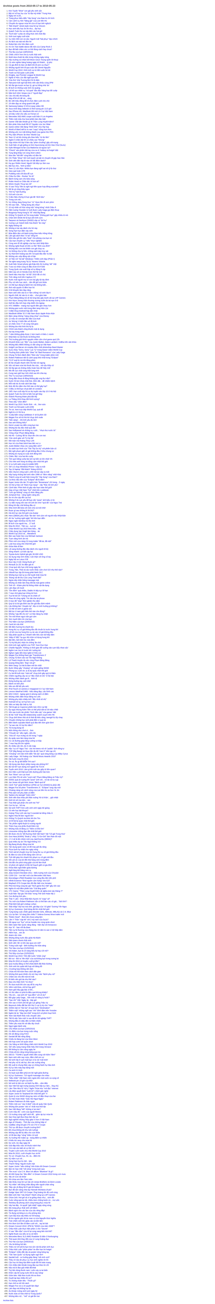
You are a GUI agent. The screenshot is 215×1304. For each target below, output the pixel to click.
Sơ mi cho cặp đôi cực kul (20, 497)
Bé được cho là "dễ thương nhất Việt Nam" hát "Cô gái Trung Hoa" (37, 834)
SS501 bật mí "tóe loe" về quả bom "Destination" (29, 1008)
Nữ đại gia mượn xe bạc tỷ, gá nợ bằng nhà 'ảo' (29, 85)
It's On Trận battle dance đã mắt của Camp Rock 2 (30, 47)
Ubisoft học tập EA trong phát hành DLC (26, 572)
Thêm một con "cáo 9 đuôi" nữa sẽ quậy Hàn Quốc (30, 1104)
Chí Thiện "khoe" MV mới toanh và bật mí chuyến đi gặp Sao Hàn (37, 158)
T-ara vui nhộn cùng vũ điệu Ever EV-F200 (27, 267)
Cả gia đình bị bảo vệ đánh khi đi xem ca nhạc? (29, 65)
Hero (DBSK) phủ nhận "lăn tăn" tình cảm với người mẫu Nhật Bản (37, 516)
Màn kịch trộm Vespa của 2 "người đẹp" (26, 93)
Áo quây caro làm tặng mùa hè (22, 738)
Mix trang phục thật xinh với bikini (23, 1208)
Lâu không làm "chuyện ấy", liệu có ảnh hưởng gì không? (33, 606)
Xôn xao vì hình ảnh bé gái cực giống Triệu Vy (28, 1003)
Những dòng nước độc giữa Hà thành (25, 938)
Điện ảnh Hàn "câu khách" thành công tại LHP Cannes (32, 1195)
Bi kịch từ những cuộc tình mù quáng (24, 88)
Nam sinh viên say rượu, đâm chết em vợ (26, 1057)
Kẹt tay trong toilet (16, 332)
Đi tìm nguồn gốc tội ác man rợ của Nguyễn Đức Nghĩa (32, 1218)
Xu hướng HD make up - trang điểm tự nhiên (28, 1138)
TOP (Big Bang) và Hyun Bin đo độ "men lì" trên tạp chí (32, 751)
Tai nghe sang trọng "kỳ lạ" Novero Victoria (27, 261)
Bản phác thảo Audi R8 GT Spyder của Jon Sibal (29, 124)
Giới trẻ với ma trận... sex (19, 800)
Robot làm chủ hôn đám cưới (21, 44)
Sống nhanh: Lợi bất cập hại (21, 551)
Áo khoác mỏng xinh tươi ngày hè (23, 1291)
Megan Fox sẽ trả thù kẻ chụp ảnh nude (26, 417)
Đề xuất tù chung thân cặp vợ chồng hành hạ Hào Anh (32, 1065)
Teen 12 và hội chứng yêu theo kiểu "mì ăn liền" (29, 137)
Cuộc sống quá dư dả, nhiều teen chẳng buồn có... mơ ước (34, 1200)
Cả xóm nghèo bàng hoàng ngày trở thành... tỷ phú (30, 62)
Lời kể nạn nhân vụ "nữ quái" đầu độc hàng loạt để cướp (33, 90)
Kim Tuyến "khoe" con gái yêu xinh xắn (25, 11)
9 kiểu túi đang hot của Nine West (23, 1039)
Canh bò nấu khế (16, 624)
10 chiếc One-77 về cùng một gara (23, 324)
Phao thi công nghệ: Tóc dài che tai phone (27, 598)
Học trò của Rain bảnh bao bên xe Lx (25, 443)
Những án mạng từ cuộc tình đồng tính (25, 454)
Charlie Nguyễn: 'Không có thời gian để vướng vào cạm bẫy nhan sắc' (38, 648)
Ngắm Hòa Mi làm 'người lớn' (21, 816)
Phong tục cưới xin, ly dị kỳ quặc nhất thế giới (28, 671)
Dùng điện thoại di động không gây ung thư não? (29, 378)
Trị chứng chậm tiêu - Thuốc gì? (22, 1281)
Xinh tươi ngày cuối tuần (19, 36)
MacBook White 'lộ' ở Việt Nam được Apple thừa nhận (32, 313)
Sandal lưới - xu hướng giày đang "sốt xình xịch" (29, 1257)
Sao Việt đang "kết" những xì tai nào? (25, 1109)
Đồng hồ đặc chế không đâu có (22, 505)
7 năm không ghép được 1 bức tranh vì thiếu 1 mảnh (31, 334)
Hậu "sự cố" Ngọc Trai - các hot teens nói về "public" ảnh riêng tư (36, 748)
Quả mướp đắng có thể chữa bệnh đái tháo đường (30, 964)
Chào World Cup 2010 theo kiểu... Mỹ (25, 529)
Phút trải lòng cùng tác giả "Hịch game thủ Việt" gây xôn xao (34, 886)
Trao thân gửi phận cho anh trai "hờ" (24, 803)
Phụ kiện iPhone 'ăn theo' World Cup (24, 135)
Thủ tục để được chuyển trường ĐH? (25, 1127)
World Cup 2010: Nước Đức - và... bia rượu (27, 404)
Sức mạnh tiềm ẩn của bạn (20, 619)
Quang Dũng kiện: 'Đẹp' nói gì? (22, 663)
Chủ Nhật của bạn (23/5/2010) (22, 1029)
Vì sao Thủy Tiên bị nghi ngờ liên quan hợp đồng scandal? (34, 187)
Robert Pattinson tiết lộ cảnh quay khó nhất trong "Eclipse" (33, 358)
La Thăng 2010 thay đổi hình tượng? (24, 399)
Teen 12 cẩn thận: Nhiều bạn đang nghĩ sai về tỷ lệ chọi (32, 168)
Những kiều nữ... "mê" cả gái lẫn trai (24, 1296)
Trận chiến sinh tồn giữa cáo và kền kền (26, 1221)
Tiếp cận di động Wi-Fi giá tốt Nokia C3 (25, 1187)
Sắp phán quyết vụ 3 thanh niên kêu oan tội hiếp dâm (31, 635)
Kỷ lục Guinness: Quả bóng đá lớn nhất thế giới (29, 909)
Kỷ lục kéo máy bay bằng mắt (21, 1068)
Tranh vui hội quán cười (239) (21, 407)
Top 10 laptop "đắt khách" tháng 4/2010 (25, 469)
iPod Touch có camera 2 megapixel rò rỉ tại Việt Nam (31, 689)
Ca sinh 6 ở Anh (15, 1070)
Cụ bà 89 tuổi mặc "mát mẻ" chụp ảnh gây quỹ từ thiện (32, 673)
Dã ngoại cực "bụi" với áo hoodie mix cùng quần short (32, 922)
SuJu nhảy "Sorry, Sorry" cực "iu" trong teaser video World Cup (35, 350)
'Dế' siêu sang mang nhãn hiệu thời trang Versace (30, 1047)
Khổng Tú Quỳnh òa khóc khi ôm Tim (24, 818)
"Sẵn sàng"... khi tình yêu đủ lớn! (23, 420)
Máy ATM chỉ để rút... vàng (20, 98)
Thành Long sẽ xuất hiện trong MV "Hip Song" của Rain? (33, 477)
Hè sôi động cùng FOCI (19, 1034)
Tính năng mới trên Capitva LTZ (22, 277)
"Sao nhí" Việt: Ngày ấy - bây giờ (23, 1000)
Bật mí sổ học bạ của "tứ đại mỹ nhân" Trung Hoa (30, 13)
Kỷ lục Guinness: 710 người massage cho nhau (29, 1075)
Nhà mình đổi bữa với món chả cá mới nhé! (27, 508)
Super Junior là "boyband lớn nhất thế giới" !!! (28, 1094)
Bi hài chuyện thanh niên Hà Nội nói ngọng (27, 363)
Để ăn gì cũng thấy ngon (19, 189)
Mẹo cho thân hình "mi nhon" (21, 982)
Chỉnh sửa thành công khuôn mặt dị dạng (26, 329)
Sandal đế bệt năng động (19, 1036)
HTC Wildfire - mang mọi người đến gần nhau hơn (30, 306)
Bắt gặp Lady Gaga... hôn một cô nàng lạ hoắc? (29, 997)
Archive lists (8, 1300)
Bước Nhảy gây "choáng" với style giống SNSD (29, 668)
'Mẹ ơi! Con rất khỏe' (17, 1177)
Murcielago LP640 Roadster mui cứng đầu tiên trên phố (32, 878)
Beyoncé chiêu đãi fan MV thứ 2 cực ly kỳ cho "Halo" (31, 1005)
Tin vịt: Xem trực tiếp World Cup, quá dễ (26, 409)
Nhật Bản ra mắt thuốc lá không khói (24, 337)
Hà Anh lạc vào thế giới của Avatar (23, 513)
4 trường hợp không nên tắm (21, 969)
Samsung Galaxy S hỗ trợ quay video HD (26, 106)
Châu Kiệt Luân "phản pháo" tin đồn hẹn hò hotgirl (30, 1249)
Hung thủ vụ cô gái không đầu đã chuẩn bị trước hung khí (33, 629)
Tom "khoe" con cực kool (19, 774)
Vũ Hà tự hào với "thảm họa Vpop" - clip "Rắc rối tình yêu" (33, 485)
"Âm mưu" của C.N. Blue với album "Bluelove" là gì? (31, 1171)
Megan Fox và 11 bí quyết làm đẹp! (24, 1286)
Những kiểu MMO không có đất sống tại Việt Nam (30, 345)
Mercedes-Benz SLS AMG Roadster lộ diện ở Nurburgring (33, 1236)
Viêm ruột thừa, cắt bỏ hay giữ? (22, 987)
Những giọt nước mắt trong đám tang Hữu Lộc (28, 308)
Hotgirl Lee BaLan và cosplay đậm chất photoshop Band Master (36, 347)
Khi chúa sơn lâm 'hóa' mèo (20, 1179)
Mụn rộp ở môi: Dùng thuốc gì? (22, 562)
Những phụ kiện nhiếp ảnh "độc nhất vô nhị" (28, 699)
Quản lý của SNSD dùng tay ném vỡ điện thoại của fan (32, 1096)
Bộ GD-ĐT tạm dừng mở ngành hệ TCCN (26, 767)
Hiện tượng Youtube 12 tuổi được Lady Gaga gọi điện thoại (34, 210)
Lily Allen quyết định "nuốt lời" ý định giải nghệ (28, 1091)
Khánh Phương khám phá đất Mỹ (23, 396)
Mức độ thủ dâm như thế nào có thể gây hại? (28, 386)
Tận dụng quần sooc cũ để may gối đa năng (27, 847)
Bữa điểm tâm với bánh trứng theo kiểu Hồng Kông (30, 233)
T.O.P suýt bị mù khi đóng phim (22, 360)
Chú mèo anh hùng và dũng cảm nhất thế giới (28, 461)
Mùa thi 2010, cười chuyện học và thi (24, 1153)
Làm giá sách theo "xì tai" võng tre (23, 236)
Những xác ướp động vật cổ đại (22, 256)
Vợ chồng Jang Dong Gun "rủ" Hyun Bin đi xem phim (31, 202)
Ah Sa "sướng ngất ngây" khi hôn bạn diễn (27, 518)
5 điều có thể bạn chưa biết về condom (25, 389)
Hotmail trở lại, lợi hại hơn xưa (22, 702)
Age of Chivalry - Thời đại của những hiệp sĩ (27, 1122)
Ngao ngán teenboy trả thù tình (22, 521)
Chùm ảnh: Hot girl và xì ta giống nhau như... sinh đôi (31, 1197)
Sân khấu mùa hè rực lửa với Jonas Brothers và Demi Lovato (35, 1182)
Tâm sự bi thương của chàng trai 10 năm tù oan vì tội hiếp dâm (36, 930)
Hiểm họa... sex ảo (17, 932)
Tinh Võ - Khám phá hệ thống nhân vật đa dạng (29, 585)
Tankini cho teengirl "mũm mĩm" (22, 795)
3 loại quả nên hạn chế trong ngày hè (24, 567)
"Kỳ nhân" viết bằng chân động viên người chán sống (31, 1184)
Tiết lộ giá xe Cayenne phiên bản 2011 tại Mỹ (28, 707)
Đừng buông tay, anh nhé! (20, 681)
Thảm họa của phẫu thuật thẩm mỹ (24, 826)
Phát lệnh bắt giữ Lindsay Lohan (22, 904)
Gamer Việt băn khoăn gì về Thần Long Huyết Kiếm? (31, 122)
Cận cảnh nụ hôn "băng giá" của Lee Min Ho (28, 21)
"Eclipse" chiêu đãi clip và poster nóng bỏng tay (29, 1252)
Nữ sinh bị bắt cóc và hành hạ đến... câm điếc (28, 1083)
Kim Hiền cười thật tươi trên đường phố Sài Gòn (29, 772)
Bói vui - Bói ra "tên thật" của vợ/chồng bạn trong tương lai (34, 958)
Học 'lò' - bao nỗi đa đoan (19, 927)
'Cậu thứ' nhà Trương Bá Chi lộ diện (24, 80)
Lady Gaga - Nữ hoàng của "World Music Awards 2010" (32, 756)
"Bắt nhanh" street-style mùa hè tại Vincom (27, 26)
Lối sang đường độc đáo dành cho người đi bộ (28, 549)
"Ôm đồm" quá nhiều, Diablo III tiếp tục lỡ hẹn (28, 590)
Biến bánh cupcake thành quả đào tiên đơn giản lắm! (31, 723)
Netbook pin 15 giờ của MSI (20, 1081)
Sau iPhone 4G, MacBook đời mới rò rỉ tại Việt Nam (31, 111)
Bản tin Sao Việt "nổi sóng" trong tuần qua (27, 1169)
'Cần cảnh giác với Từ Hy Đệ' (21, 438)
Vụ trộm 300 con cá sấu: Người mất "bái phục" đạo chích (33, 39)
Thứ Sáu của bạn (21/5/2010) (21, 948)
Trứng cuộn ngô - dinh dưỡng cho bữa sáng (27, 945)
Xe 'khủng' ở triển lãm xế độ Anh (22, 321)
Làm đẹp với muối (16, 588)
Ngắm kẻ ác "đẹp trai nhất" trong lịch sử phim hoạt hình (32, 1013)
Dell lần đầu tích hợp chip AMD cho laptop (27, 303)
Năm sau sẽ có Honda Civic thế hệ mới (25, 272)
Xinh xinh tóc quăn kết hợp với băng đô (25, 966)
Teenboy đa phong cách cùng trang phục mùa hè (29, 1203)
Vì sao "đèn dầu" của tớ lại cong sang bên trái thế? (30, 1231)
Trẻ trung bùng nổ (16, 728)
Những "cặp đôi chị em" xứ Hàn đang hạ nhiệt (28, 614)
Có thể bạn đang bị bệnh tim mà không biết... (28, 285)
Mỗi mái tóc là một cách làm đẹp (22, 383)
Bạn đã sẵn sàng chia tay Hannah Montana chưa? (30, 1190)
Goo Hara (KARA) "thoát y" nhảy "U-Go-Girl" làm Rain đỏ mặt (35, 836)
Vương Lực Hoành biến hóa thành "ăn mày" (27, 223)
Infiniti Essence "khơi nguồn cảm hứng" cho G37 (29, 881)
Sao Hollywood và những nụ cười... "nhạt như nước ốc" (32, 430)
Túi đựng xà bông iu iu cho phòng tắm (25, 1213)
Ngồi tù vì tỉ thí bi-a (17, 412)
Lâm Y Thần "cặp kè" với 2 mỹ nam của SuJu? (29, 920)
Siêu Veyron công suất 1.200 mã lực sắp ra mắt (29, 472)
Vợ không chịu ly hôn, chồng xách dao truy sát (28, 251)
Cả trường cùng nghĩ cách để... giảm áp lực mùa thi (31, 1114)
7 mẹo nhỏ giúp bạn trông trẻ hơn (23, 593)
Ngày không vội (15, 225)
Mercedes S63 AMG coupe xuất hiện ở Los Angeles (31, 116)
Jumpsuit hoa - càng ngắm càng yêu (24, 495)
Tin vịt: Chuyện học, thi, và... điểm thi (24, 1156)
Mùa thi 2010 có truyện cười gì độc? (24, 961)
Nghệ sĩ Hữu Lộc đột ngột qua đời (23, 77)
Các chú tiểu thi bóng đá (19, 96)
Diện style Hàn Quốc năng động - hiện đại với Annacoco (32, 925)
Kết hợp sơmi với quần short (21, 1042)
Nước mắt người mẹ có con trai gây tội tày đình (29, 280)
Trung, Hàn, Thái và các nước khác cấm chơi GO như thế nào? (36, 570)
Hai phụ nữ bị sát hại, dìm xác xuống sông (27, 1062)
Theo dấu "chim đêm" (18, 402)
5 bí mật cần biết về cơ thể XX (22, 1148)
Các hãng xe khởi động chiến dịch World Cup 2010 (30, 1044)
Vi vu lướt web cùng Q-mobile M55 (23, 464)
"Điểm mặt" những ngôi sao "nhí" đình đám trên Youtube (32, 1010)
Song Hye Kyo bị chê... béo (20, 1161)
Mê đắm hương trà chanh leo (21, 627)
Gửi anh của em (15, 194)
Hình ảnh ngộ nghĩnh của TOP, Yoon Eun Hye (28, 645)
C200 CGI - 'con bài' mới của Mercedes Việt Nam (30, 875)
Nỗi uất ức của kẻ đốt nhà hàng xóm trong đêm (29, 860)
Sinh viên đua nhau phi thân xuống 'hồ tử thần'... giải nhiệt (33, 797)
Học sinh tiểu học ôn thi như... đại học (25, 28)
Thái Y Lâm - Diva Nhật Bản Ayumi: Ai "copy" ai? (29, 899)
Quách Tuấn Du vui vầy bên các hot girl (25, 31)
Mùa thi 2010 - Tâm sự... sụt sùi (22, 526)
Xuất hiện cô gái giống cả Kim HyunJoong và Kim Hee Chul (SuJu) (37, 145)
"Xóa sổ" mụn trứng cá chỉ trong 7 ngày (25, 735)
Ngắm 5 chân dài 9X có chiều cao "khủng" (27, 140)
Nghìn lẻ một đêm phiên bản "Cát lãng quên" (28, 888)
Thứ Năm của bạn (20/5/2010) (22, 622)
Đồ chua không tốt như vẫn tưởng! (23, 1130)
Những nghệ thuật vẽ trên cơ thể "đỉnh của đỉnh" (29, 246)
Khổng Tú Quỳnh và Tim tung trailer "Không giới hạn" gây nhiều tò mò (38, 215)
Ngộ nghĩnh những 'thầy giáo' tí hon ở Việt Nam (29, 1119)
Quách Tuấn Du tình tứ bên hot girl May (25, 394)
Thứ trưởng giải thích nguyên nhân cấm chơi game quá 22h (34, 339)
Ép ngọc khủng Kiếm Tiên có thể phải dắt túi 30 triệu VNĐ (33, 710)
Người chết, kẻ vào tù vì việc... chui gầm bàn (28, 295)
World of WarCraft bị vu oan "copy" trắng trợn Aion (30, 129)
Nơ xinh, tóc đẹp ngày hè (19, 1143)
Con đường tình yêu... (18, 896)
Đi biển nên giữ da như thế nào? (22, 979)
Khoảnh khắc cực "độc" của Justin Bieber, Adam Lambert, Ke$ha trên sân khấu (42, 342)
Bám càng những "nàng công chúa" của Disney (29, 316)
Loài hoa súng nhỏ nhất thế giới (22, 544)
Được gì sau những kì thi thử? (21, 510)
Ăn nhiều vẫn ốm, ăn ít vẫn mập (22, 746)
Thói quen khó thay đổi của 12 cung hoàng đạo (29, 1239)
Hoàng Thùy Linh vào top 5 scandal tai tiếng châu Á (31, 813)
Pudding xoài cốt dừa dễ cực (21, 174)
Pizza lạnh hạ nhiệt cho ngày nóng (23, 849)
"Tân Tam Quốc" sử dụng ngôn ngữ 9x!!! (26, 1255)
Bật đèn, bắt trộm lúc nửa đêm (22, 640)
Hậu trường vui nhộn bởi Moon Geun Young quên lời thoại (33, 60)
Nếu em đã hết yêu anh (19, 686)
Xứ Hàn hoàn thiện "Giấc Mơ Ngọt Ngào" (26, 1099)
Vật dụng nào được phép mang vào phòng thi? (29, 764)
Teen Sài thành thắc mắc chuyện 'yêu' (25, 1016)
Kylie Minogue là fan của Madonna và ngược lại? (29, 148)
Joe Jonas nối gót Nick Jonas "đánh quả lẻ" (27, 782)
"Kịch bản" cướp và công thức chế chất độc (27, 34)
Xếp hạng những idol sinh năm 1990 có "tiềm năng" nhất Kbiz (35, 474)
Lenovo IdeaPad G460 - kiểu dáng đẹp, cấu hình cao (31, 691)
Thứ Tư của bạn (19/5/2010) (21, 376)
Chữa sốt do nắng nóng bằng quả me (25, 1052)
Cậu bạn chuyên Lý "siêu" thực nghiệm (25, 241)
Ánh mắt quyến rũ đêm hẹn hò (22, 287)
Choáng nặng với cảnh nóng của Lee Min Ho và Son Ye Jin (34, 790)
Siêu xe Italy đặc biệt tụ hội (20, 704)
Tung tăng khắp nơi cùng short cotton (24, 153)
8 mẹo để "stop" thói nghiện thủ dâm (24, 601)
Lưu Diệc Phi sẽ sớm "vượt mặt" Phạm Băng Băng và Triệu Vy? (36, 777)
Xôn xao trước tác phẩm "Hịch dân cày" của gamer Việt (32, 712)
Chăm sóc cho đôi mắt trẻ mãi (21, 977)
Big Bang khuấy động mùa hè (21, 844)
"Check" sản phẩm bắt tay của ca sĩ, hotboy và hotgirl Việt (33, 150)
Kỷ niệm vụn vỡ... (16, 1158)
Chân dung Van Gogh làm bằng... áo (24, 531)
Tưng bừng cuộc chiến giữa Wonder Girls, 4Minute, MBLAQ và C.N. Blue (40, 912)
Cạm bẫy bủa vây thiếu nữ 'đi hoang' (24, 1216)
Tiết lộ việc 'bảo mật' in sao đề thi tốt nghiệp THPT (30, 1018)
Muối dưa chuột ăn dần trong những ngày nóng (29, 57)
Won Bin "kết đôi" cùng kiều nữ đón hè (25, 155)
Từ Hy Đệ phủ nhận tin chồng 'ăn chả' (25, 642)
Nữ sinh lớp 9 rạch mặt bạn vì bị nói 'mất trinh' (28, 1060)
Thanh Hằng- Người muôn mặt (22, 1164)
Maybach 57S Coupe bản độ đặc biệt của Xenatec (30, 883)
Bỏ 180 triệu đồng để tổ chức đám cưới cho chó (29, 101)
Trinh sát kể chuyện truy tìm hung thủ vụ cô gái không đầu (33, 852)
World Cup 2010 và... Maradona (22, 533)
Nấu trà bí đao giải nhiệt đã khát (22, 1268)
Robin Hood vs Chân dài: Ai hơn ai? (24, 181)
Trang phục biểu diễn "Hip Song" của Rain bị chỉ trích (31, 18)
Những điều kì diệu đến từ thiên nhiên (25, 1021)
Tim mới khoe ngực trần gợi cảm (22, 616)
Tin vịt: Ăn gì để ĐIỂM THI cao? (22, 761)
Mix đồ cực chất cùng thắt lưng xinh (24, 371)
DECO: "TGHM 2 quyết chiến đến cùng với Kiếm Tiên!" (32, 1055)
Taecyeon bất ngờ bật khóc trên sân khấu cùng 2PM (31, 83)
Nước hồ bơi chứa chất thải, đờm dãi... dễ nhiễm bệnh (32, 381)
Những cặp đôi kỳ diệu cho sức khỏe (24, 1132)
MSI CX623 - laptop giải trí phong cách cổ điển (28, 694)
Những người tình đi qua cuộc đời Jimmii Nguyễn (30, 67)
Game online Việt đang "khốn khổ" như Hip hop (29, 127)
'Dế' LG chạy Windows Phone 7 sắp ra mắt (27, 467)
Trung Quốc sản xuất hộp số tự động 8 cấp (27, 269)
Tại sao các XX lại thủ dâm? (21, 725)
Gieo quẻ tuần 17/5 (17, 171)
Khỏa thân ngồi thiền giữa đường (23, 868)
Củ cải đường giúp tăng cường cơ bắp (25, 741)
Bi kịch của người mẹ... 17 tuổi (22, 523)
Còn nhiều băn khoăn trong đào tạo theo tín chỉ (29, 1265)
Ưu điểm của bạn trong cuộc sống (23, 1031)
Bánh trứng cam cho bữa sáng (22, 179)
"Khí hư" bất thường (17, 192)
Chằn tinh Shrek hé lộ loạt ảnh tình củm (26, 218)
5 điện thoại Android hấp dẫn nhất (23, 311)
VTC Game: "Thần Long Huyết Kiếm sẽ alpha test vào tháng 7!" (36, 891)
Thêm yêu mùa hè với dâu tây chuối (24, 1023)
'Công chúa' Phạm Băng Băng (21, 433)
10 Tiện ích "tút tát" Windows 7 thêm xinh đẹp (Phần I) (32, 259)
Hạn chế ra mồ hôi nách (19, 1283)
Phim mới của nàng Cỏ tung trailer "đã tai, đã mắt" (30, 541)
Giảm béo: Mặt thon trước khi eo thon (25, 1275)
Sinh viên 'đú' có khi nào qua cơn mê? (25, 943)
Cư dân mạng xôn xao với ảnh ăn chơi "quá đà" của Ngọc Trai (35, 503)
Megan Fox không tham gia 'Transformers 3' (27, 655)
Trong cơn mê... (15, 199)
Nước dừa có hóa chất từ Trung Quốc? (25, 1294)
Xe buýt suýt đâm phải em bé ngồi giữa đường (28, 1073)
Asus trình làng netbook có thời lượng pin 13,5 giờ (30, 109)
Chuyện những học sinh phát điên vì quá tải (27, 720)
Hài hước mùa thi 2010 (18, 759)
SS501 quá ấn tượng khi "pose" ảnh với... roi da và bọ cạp (33, 780)
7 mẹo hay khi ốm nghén (19, 743)
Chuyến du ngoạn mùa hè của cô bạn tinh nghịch (30, 23)
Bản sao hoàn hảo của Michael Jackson (26, 536)
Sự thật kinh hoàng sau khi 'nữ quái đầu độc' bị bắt (30, 254)
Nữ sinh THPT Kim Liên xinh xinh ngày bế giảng (29, 808)
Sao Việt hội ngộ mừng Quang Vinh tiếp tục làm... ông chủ (34, 1086)
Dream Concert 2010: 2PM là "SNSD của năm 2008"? (32, 1226)
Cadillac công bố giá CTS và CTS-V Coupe (27, 1125)
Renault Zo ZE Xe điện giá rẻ (21, 564)
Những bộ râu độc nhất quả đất (22, 428)
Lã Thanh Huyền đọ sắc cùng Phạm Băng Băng (29, 660)
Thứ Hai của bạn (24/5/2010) (21, 1242)
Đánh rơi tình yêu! (16, 684)
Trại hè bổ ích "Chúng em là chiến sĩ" (24, 596)
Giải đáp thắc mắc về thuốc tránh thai (25, 1145)
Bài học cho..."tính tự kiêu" (20, 166)
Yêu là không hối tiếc (17, 1244)
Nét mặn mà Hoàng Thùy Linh (21, 441)
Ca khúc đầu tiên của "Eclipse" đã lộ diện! (26, 480)
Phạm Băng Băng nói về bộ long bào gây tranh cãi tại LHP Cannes (37, 298)
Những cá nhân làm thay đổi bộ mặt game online (29, 583)
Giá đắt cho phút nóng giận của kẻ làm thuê (27, 862)
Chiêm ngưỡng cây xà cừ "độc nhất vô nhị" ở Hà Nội (31, 676)
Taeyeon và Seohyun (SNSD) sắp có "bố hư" (28, 220)
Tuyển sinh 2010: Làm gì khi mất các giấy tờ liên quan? (32, 769)
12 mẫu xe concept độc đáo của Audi (24, 319)
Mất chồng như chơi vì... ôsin (21, 730)
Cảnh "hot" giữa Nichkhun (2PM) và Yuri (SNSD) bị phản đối (34, 785)
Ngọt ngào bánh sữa (17, 1026)
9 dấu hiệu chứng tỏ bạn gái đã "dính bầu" (27, 197)
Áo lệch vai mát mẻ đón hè (20, 41)
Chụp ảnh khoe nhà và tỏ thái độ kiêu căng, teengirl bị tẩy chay (36, 717)
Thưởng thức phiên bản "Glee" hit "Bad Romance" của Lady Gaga (37, 352)
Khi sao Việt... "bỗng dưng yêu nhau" (24, 205)
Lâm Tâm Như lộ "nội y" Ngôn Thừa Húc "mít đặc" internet (33, 1088)
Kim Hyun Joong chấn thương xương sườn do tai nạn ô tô (33, 300)
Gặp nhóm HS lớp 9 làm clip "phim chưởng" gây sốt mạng (33, 142)
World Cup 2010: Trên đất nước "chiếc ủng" (27, 956)
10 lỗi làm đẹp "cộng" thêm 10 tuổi (23, 1135)
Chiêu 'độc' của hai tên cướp (21, 456)
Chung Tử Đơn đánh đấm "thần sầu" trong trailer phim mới (34, 355)
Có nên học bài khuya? (18, 810)
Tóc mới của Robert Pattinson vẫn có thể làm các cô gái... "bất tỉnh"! (38, 901)
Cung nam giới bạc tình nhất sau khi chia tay (28, 373)
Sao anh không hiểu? (18, 422)
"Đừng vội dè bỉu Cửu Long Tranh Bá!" (25, 577)
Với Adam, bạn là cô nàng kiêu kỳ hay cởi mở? (28, 951)
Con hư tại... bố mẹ (17, 805)
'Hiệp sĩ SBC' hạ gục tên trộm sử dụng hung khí (29, 637)
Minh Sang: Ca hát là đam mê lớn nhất (25, 665)
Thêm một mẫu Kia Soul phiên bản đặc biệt (27, 119)
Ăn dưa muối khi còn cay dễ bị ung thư (25, 984)
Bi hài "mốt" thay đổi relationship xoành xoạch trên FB (31, 715)
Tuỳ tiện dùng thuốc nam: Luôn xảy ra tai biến (28, 1270)
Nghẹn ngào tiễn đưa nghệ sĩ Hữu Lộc (25, 653)
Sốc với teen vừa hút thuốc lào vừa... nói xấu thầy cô (31, 365)
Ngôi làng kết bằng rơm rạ (20, 870)
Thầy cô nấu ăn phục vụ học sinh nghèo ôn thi (28, 1260)
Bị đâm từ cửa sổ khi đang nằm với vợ (25, 855)
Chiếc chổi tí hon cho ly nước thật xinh (25, 54)
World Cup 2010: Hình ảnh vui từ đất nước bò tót (29, 70)
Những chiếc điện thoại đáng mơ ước (25, 697)
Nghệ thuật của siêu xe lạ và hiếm (23, 1234)
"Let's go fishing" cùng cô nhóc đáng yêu (26, 492)
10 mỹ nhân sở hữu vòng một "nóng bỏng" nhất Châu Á (32, 207)
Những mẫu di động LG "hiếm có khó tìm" (26, 829)
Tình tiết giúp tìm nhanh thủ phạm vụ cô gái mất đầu (31, 857)
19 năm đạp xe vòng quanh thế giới (24, 103)
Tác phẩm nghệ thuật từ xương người (25, 823)
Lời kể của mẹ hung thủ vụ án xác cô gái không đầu (31, 632)
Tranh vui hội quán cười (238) (21, 73)
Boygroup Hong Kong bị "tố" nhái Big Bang (27, 212)
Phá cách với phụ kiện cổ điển (22, 793)
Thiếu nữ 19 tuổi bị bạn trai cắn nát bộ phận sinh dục (31, 1247)
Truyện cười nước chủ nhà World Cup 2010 (27, 1151)
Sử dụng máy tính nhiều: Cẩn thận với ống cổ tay (30, 557)
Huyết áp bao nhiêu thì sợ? (20, 1278)
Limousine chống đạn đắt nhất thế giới (25, 831)
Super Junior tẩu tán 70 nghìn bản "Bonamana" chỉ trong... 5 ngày (37, 482)
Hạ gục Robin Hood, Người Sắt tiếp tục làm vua (29, 163)
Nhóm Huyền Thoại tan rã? (20, 184)
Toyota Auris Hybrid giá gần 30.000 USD (26, 554)
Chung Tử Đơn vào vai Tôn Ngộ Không (25, 658)
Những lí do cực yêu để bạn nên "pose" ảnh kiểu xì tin (32, 500)
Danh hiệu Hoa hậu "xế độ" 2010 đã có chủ (27, 274)
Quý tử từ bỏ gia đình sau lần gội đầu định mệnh (29, 603)
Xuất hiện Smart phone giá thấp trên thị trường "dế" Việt (32, 264)
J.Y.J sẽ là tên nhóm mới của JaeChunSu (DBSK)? (30, 839)
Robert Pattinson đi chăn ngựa (22, 1101)
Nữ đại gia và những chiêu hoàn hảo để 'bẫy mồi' (29, 368)
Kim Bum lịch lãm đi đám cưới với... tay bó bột (28, 1223)
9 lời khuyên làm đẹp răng (20, 290)
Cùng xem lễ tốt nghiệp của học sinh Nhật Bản (29, 243)
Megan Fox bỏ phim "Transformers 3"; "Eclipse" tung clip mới (35, 787)
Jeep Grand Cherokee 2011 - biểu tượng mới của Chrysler (34, 873)
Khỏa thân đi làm (16, 546)
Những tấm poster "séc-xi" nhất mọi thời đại (27, 1107)
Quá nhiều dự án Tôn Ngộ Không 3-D (25, 842)
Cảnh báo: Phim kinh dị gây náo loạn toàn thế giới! (30, 487)
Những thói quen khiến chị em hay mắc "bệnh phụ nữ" (32, 974)
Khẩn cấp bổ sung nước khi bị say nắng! (26, 1273)
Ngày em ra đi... (15, 16)
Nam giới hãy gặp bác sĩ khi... (21, 990)
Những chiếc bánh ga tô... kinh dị (23, 678)
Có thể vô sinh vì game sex (20, 609)
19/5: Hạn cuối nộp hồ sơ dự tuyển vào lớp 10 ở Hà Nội (32, 391)
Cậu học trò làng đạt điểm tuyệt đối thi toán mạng (30, 1262)
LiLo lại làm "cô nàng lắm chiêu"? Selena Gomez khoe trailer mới (36, 914)
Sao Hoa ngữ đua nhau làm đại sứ (23, 1117)
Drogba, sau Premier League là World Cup (27, 75)
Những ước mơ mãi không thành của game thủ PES (31, 132)
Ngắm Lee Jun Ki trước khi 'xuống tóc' (25, 650)
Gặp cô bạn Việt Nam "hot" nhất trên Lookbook (29, 490)
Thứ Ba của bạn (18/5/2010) (21, 52)
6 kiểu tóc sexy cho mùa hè (20, 1140)
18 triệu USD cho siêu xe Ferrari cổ (24, 114)
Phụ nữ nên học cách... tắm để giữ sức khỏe (28, 282)
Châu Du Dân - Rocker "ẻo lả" (21, 176)
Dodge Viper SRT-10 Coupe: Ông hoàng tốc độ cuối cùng (33, 1192)
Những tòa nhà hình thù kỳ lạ (21, 326)
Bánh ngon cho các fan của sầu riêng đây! (27, 1210)
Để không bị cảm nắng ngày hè (22, 1049)
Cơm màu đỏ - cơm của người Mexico (25, 1112)
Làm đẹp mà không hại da (20, 1288)
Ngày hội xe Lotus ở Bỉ (18, 559)
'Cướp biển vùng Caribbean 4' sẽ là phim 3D (27, 415)
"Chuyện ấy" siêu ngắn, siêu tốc (22, 733)
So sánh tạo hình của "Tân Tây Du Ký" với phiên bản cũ (32, 448)
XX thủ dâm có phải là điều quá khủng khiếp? (28, 992)
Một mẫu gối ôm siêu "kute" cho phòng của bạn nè (30, 238)
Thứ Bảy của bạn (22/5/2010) (21, 953)
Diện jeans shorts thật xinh (20, 940)
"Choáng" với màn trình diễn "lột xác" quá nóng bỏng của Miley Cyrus (38, 754)
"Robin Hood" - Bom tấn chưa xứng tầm (26, 917)
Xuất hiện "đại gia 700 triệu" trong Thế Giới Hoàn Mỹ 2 (32, 894)
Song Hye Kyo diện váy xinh (21, 231)
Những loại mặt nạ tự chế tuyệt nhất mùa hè (27, 575)
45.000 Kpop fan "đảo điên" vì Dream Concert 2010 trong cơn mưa (37, 1174)
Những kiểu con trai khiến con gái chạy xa (26, 248)
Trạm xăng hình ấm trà (18, 539)
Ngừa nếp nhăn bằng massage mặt (24, 580)
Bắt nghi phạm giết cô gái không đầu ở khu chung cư (31, 451)
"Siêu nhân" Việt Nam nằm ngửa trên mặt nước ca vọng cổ (34, 1078)
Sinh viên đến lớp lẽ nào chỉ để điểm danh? (27, 161)
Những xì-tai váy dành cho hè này (23, 228)
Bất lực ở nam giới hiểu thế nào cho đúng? (27, 611)
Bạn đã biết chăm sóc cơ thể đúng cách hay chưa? (30, 49)
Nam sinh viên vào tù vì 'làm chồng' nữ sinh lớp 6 (29, 293)
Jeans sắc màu (15, 935)
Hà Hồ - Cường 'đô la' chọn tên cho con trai (27, 435)
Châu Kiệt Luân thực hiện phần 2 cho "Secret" (28, 1229)
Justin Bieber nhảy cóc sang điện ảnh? (25, 446)
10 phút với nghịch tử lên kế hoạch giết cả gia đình (30, 865)
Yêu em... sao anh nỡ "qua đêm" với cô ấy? (27, 995)
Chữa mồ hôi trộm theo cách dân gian (25, 971)
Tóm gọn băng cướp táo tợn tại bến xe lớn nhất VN (30, 459)
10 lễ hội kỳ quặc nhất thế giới (21, 821)
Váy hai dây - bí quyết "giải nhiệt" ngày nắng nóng (30, 1205)
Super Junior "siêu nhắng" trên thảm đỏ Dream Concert (32, 1166)
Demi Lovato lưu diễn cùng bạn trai (24, 425)
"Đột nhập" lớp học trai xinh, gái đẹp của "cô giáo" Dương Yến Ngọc (38, 907)
